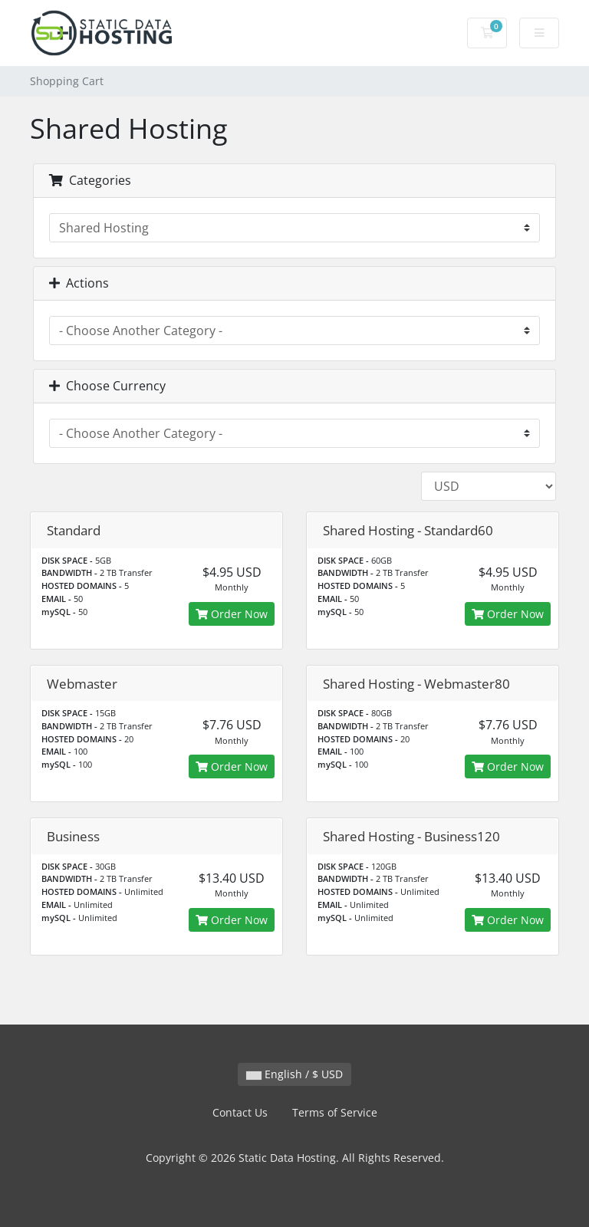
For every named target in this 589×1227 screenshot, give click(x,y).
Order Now (232, 614)
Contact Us (240, 1112)
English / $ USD (294, 1074)
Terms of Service (334, 1112)
